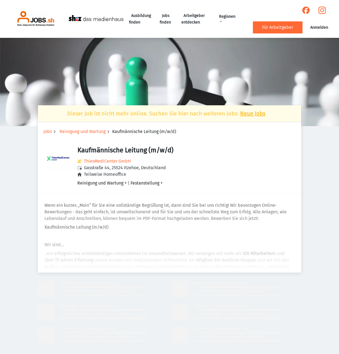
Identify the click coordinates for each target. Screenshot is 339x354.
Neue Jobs (252, 113)
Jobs (47, 131)
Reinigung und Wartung (83, 131)
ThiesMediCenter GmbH (107, 161)
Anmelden (319, 27)
